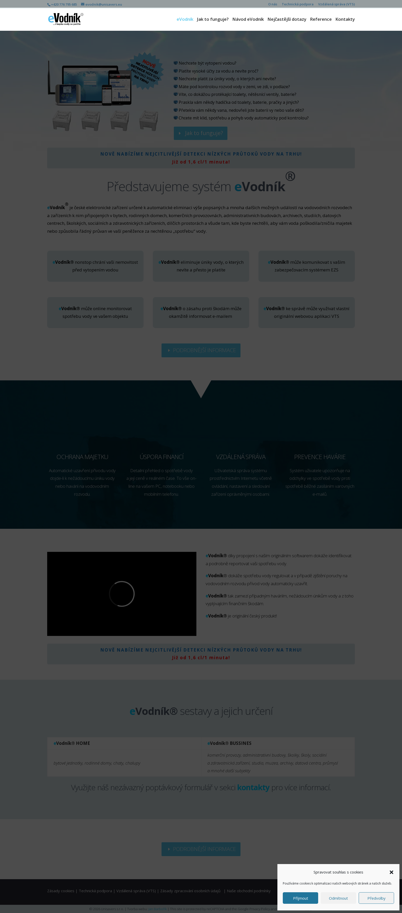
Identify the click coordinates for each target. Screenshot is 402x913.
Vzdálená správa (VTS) (336, 4)
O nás (272, 4)
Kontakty (345, 19)
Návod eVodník (248, 19)
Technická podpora (298, 4)
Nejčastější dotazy (286, 19)
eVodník (185, 19)
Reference (321, 19)
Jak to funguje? (213, 19)
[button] (391, 872)
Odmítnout (338, 898)
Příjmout (300, 898)
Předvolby (376, 898)
